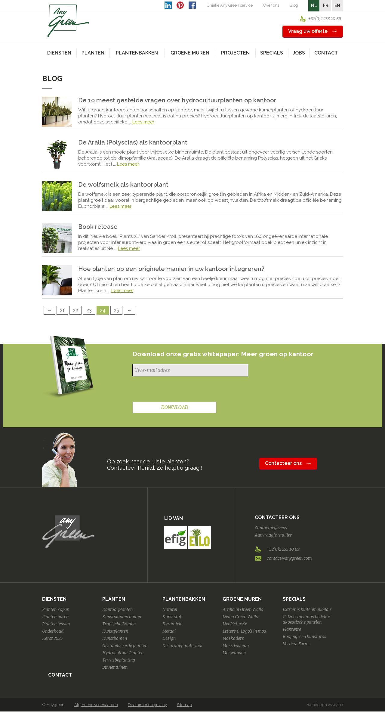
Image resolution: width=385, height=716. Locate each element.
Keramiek (171, 624)
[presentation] (178, 390)
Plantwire (292, 629)
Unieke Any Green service (230, 5)
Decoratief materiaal (182, 645)
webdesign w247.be (325, 704)
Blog (294, 5)
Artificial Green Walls (243, 609)
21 (62, 310)
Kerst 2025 (52, 638)
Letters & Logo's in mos (244, 631)
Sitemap (184, 704)
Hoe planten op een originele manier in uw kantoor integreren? (171, 268)
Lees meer (143, 122)
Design (169, 638)
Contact (326, 53)
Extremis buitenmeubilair (307, 609)
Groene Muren (242, 599)
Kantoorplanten (117, 609)
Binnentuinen (115, 667)
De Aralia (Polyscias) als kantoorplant (132, 142)
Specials (294, 599)
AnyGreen (68, 21)
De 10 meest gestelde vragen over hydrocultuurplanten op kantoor (177, 100)
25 (116, 310)
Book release (98, 226)
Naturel (169, 609)
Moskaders (233, 638)
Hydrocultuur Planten (122, 652)
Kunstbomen (114, 638)
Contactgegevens (271, 528)
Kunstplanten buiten (121, 616)
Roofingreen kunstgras (304, 636)
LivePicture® (235, 624)
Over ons (271, 5)
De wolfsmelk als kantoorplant (123, 184)
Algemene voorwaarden (96, 704)
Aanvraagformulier (273, 535)
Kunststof (171, 616)
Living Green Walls (240, 616)
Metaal (169, 631)
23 (89, 310)
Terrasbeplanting (118, 660)
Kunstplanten (115, 631)
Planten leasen (56, 624)
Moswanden (234, 652)
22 (75, 310)
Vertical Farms (297, 643)
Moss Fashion (236, 645)
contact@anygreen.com (289, 558)
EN (337, 5)
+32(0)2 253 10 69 (324, 18)
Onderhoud (52, 631)
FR (325, 5)
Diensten (54, 599)
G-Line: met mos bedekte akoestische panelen (306, 619)
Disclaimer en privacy (147, 704)
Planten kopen (55, 609)
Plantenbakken (183, 599)
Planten (113, 599)
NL (314, 5)
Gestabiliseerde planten (124, 645)
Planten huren (55, 616)
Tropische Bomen (119, 624)
